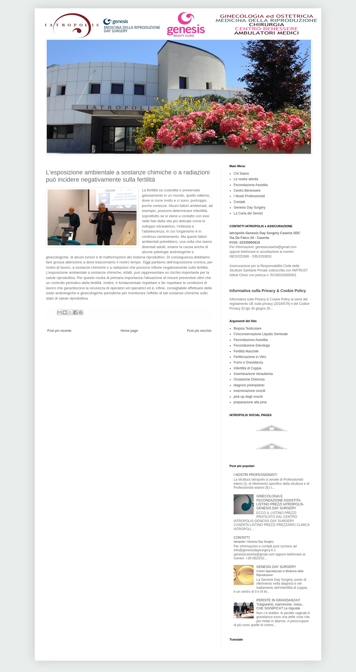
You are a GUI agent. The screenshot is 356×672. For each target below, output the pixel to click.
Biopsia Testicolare (247, 328)
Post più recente (59, 331)
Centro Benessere (247, 190)
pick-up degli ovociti (248, 397)
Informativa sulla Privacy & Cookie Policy (267, 290)
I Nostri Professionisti (249, 196)
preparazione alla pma (250, 402)
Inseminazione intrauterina (253, 374)
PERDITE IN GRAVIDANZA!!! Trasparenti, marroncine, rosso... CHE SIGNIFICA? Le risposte (280, 604)
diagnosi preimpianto (249, 385)
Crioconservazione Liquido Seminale (261, 334)
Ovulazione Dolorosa (249, 379)
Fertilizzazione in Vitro (250, 357)
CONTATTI (254, 539)
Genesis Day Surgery (249, 207)
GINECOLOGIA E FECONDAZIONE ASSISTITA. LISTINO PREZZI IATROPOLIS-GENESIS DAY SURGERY (280, 502)
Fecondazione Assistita (251, 185)
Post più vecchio (199, 331)
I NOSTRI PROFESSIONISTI (255, 475)
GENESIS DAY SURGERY (279, 571)
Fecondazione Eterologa (252, 345)
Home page (129, 331)
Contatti (239, 202)
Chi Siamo (241, 174)
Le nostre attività (246, 179)
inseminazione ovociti (249, 391)
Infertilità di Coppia (247, 368)
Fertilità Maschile (246, 351)
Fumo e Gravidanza (248, 362)
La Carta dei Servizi (248, 213)
